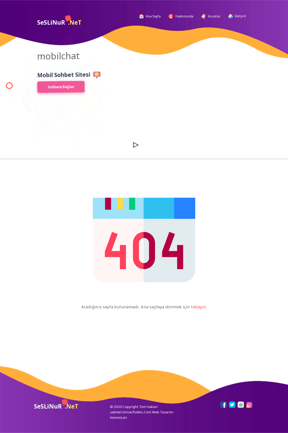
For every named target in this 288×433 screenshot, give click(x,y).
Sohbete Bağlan (57, 88)
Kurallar (210, 16)
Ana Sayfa (151, 16)
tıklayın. (199, 307)
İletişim (237, 16)
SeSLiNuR (59, 20)
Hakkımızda (181, 16)
